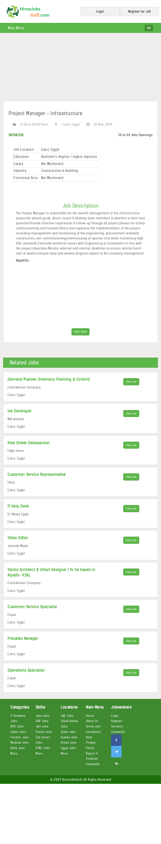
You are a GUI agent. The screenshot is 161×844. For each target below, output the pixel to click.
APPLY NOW (80, 332)
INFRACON (16, 135)
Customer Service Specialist (32, 607)
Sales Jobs (18, 732)
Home (90, 716)
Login (115, 716)
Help (89, 737)
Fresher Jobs (19, 737)
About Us (92, 721)
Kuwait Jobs (69, 737)
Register (116, 721)
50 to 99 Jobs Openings (135, 135)
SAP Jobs (42, 721)
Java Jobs (42, 716)
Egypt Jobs (68, 748)
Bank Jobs (17, 748)
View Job (131, 382)
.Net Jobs (42, 727)
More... (14, 754)
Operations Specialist (26, 670)
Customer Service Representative (37, 474)
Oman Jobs (69, 743)
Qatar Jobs (68, 732)
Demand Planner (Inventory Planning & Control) (49, 379)
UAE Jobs (67, 716)
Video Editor (18, 538)
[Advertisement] (80, 68)
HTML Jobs (43, 748)
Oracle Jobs (44, 732)
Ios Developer (20, 411)
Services (117, 727)
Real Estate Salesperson (29, 443)
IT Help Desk (18, 506)
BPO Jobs (17, 727)
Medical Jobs (19, 743)
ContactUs (93, 764)
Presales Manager (23, 638)
